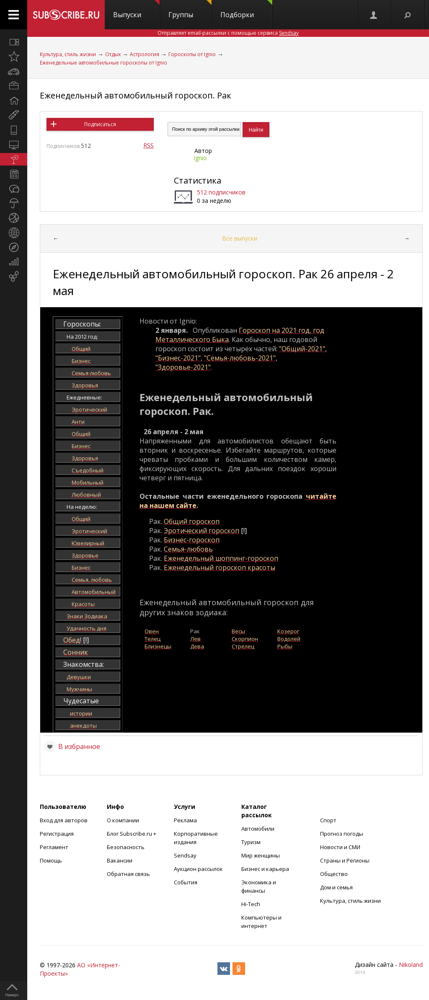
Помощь (51, 860)
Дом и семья (336, 887)
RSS (148, 145)
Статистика (197, 180)
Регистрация (57, 833)
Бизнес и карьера (265, 869)
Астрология (144, 54)
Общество (334, 874)
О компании (123, 820)
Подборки (246, 9)
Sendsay (185, 855)
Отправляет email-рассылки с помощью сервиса (228, 32)
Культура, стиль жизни (68, 54)
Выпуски (136, 9)
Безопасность (126, 847)
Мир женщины (260, 855)
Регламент (54, 847)
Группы (190, 9)
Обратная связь (128, 874)
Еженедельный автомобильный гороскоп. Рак (135, 95)
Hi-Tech (250, 904)
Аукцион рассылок (198, 869)
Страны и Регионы (345, 860)
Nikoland (411, 965)
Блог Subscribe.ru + (132, 833)
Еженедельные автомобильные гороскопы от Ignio (103, 62)
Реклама (185, 820)
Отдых (113, 54)
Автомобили (257, 828)
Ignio (200, 158)
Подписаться (100, 124)
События (185, 882)
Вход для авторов (64, 820)
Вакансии (119, 860)
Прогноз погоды (341, 833)
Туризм (251, 842)
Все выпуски (239, 238)
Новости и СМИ (340, 847)
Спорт (328, 820)
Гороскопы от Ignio (192, 54)
